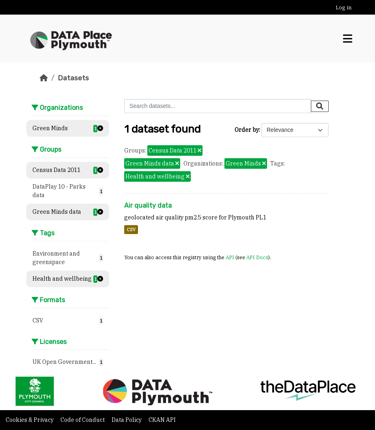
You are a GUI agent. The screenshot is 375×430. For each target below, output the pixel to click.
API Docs (257, 257)
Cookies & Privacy (30, 420)
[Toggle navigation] (348, 38)
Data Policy (127, 420)
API (230, 257)
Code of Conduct (83, 420)
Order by (247, 129)
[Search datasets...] (217, 106)
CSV (131, 229)
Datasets (73, 78)
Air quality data (148, 205)
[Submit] (320, 106)
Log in (343, 7)
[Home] (44, 78)
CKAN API (162, 420)
